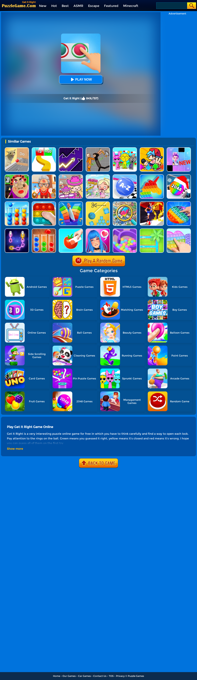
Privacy (120, 675)
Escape (93, 6)
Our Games (69, 675)
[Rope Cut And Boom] (98, 202)
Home (56, 675)
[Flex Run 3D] (152, 202)
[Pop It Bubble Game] (152, 175)
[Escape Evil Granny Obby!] (17, 175)
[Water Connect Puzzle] (152, 230)
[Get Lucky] (98, 230)
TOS (111, 675)
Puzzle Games (136, 675)
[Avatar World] (71, 175)
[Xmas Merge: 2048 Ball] (179, 175)
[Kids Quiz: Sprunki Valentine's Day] (125, 148)
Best (65, 6)
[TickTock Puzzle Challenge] (17, 148)
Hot (54, 6)
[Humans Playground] (98, 148)
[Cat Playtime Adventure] (44, 175)
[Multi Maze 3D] (125, 230)
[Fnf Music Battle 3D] (152, 148)
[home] (19, 5)
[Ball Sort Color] (44, 230)
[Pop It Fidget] (179, 230)
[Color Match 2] (71, 230)
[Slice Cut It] (71, 202)
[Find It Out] (125, 202)
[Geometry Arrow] (71, 148)
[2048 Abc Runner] (125, 175)
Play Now (81, 79)
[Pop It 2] (44, 202)
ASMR (78, 6)
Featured (111, 6)
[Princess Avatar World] (98, 175)
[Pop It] (179, 202)
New (42, 6)
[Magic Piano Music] (179, 148)
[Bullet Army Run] (44, 148)
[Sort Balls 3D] (17, 202)
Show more (15, 449)
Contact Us (99, 675)
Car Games (84, 675)
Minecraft (130, 6)
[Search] (171, 5)
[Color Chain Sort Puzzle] (17, 230)
